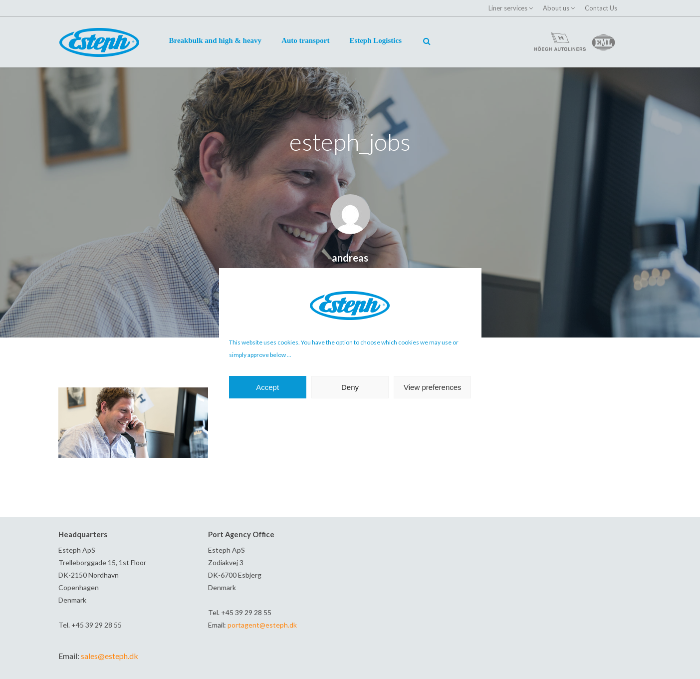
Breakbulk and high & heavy (215, 40)
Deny (350, 387)
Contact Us (601, 8)
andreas (350, 258)
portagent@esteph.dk (262, 625)
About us (556, 8)
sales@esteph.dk (109, 656)
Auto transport (305, 40)
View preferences (433, 387)
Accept (267, 387)
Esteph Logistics (375, 40)
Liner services (507, 8)
